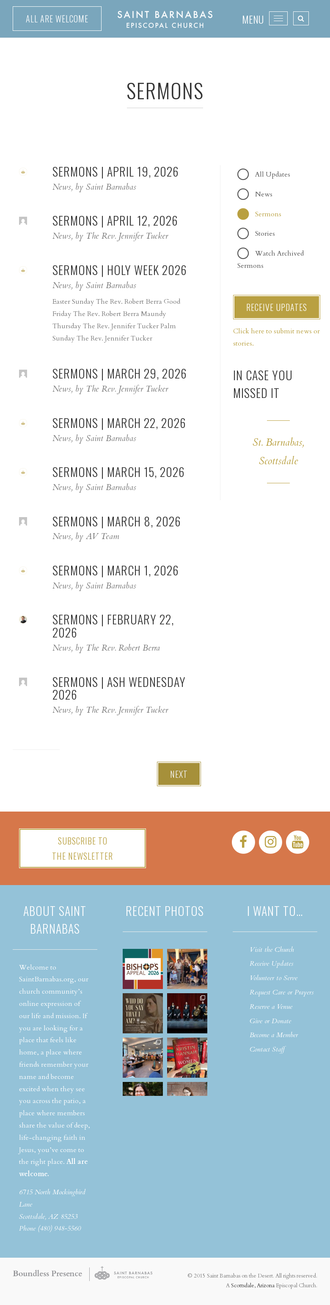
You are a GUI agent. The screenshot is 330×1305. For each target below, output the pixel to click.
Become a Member (274, 1035)
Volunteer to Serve (273, 978)
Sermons (268, 214)
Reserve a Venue (271, 1006)
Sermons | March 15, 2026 (118, 471)
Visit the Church (272, 949)
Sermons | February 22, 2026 (113, 625)
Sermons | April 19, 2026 (115, 171)
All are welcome (57, 18)
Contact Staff (267, 1049)
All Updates (272, 174)
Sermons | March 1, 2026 (115, 570)
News (263, 194)
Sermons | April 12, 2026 (115, 220)
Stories (265, 233)
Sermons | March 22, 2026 (119, 422)
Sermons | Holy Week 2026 (119, 269)
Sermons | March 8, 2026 (116, 521)
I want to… (275, 910)
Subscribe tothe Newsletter (82, 848)
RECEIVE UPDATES (276, 307)
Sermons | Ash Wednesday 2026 (119, 688)
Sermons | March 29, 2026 (119, 373)
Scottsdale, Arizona (253, 1285)
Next (179, 774)
